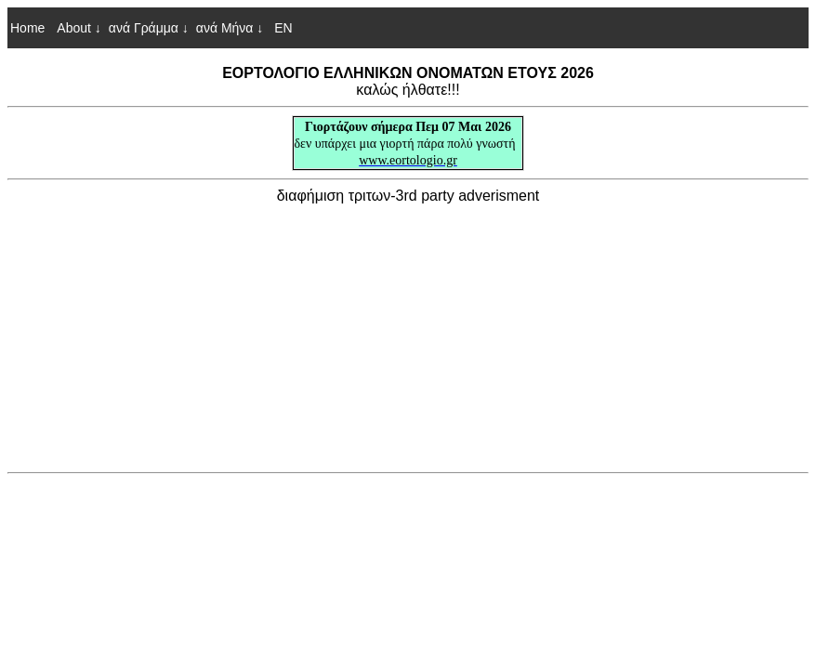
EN (281, 27)
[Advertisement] (408, 334)
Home (27, 27)
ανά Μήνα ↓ (230, 27)
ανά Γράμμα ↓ (149, 27)
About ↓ (78, 27)
